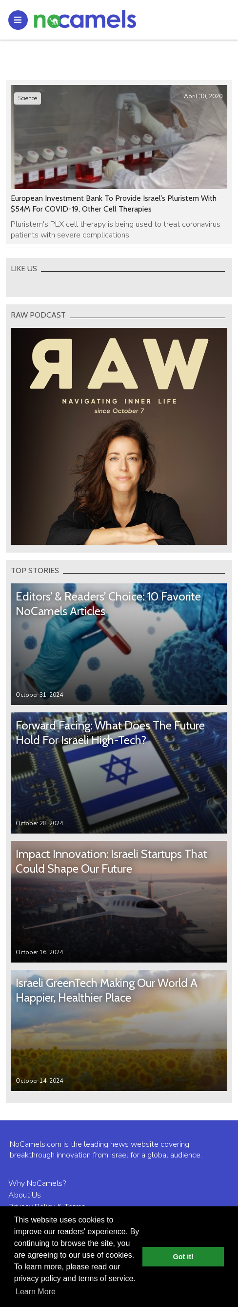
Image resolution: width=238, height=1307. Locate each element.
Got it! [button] (183, 1257)
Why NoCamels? (37, 1183)
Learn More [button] (36, 1291)
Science (27, 98)
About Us (24, 1195)
